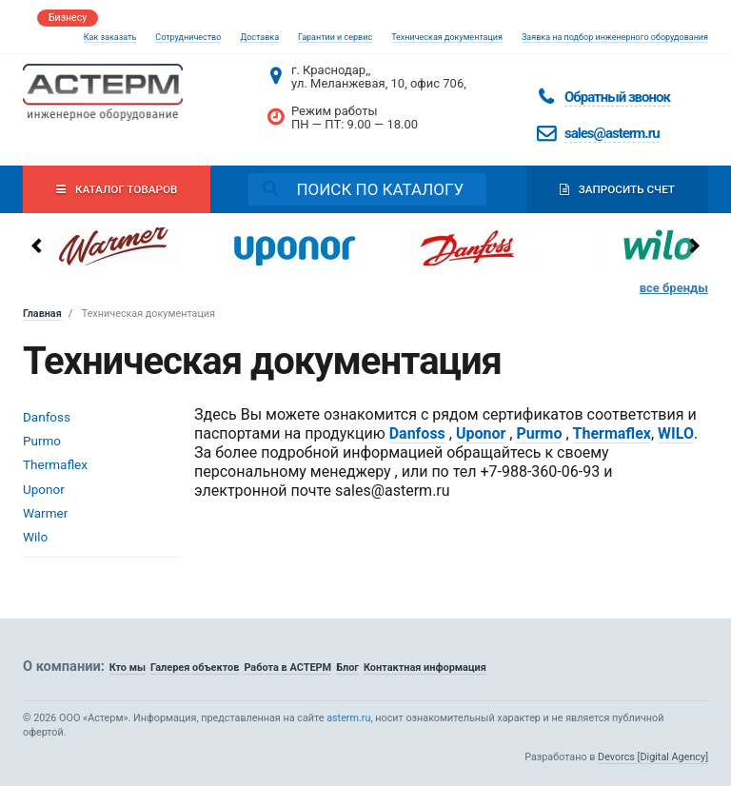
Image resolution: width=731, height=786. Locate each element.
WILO (676, 433)
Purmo (42, 440)
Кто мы (127, 667)
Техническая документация (447, 37)
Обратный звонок (617, 97)
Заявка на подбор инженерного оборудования (615, 37)
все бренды (674, 288)
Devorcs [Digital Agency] (653, 757)
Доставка (259, 37)
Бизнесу (68, 17)
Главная (42, 313)
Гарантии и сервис (335, 37)
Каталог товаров (116, 189)
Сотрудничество (188, 37)
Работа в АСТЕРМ (287, 667)
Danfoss (46, 416)
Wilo (35, 536)
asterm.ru (348, 718)
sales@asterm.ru (612, 133)
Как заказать (110, 37)
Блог (347, 667)
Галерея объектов (194, 667)
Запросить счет (617, 189)
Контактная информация (425, 667)
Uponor (44, 489)
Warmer (45, 513)
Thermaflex (55, 464)
